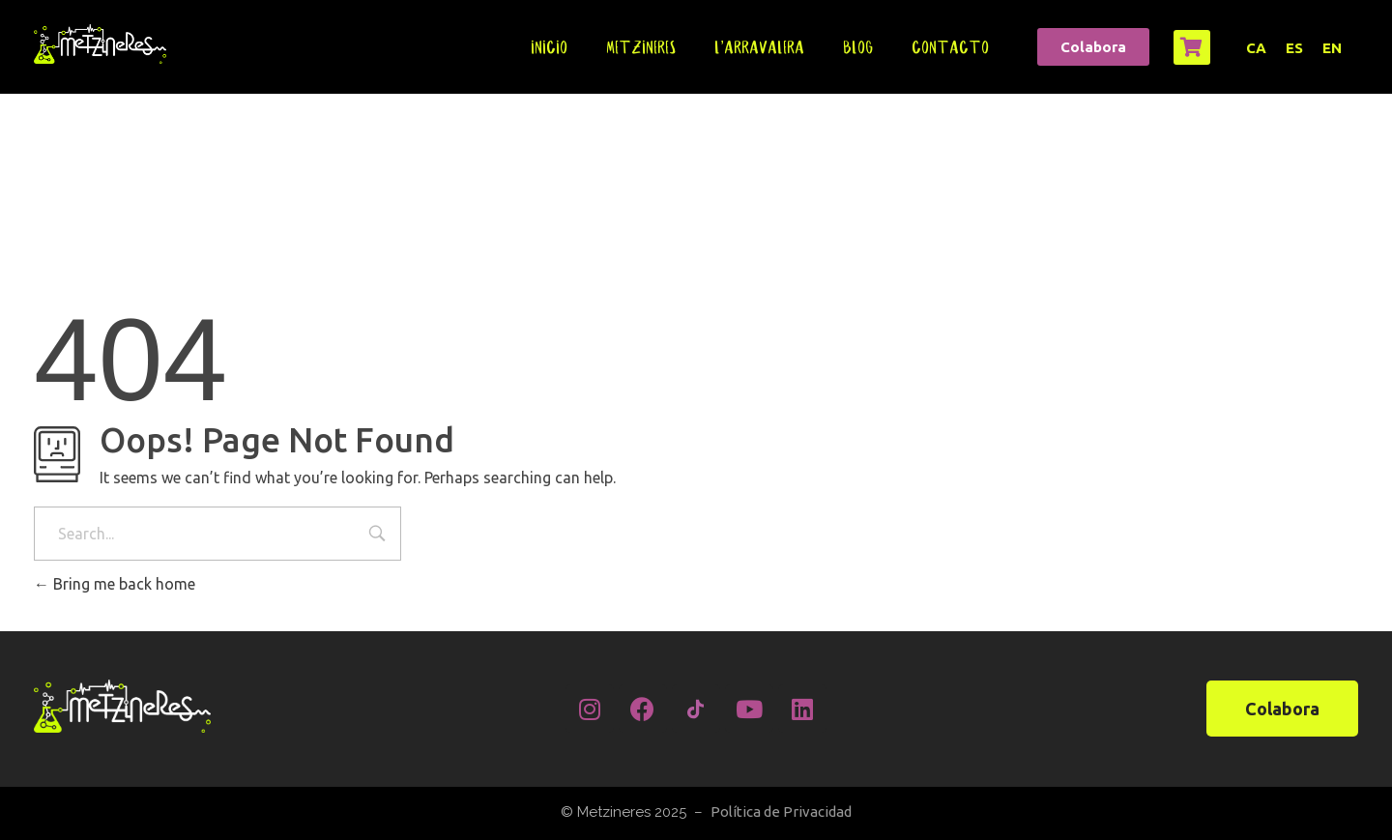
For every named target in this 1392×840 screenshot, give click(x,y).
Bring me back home (114, 584)
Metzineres (641, 47)
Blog (858, 47)
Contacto (950, 47)
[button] (1093, 47)
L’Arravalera (759, 47)
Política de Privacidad (781, 811)
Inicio (549, 47)
